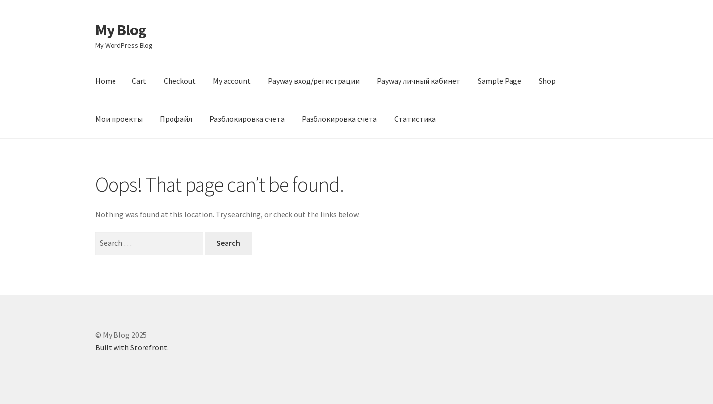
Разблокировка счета (247, 119)
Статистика (415, 119)
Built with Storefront (131, 347)
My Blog (120, 30)
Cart (139, 81)
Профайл (176, 119)
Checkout (180, 81)
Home (105, 81)
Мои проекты (119, 119)
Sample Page (499, 81)
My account (232, 81)
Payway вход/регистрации (314, 81)
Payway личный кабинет (418, 81)
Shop (547, 81)
